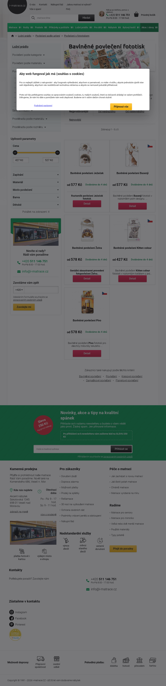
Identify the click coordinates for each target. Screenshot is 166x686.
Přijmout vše (121, 106)
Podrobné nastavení (43, 105)
